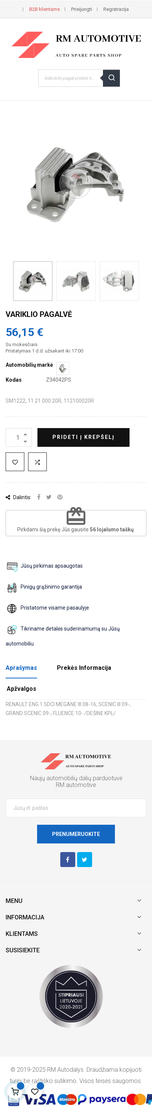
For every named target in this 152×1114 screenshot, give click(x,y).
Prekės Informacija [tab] (84, 667)
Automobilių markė (29, 365)
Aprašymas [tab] (21, 667)
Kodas (14, 380)
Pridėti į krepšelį (83, 437)
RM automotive (76, 784)
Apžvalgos (21, 688)
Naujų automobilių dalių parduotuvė (76, 778)
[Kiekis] (19, 437)
